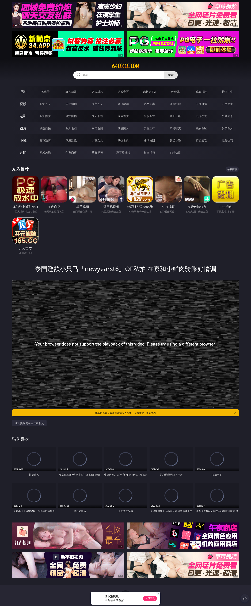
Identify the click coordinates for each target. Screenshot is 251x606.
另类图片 (227, 128)
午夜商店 (71, 153)
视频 (23, 103)
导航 (23, 152)
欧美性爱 (123, 116)
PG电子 (45, 92)
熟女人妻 (149, 104)
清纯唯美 (175, 128)
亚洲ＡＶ (45, 104)
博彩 (23, 91)
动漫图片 (123, 128)
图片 (23, 128)
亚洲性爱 (45, 116)
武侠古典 (123, 140)
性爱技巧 (227, 140)
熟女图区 (201, 128)
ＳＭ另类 (227, 104)
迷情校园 (149, 140)
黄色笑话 (201, 140)
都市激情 (45, 140)
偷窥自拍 (45, 128)
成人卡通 (97, 116)
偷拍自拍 (71, 116)
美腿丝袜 (149, 128)
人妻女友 (97, 140)
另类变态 (227, 116)
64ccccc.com (125, 66)
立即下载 (150, 598)
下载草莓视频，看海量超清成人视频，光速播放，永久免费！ (165, 413)
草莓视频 (97, 153)
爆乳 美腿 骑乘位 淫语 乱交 (29, 423)
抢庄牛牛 (227, 92)
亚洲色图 (71, 128)
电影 (23, 116)
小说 (23, 140)
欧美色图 (97, 128)
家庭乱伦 (71, 140)
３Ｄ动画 (123, 104)
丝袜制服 (175, 104)
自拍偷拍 (71, 104)
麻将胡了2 (149, 92)
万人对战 (97, 92)
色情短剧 (175, 153)
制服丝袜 (149, 116)
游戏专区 (123, 92)
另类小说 (175, 140)
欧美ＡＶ (97, 104)
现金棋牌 (201, 92)
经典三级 (175, 116)
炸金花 (175, 92)
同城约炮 (45, 153)
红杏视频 (149, 153)
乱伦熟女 (201, 116)
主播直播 (201, 104)
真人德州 (71, 92)
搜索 (171, 75)
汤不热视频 (123, 153)
